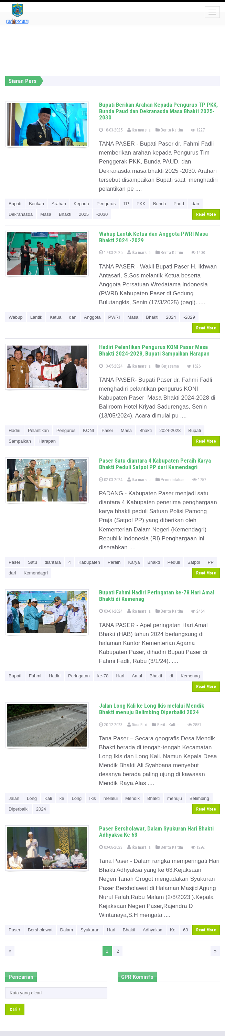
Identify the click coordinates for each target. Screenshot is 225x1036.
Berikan (36, 203)
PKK (141, 203)
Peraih (114, 562)
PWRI (114, 317)
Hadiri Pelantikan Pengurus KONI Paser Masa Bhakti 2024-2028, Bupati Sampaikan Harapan (154, 350)
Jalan (14, 798)
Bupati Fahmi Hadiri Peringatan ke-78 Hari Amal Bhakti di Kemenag (156, 595)
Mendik (132, 798)
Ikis (92, 798)
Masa (45, 214)
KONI (88, 430)
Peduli (174, 562)
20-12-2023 (110, 724)
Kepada (81, 203)
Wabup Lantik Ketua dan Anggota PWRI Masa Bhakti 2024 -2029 (153, 237)
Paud (179, 203)
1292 (198, 847)
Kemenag (190, 675)
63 (185, 929)
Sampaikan (20, 441)
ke (62, 798)
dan (195, 203)
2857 (194, 724)
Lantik (36, 317)
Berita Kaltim (169, 130)
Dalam (66, 929)
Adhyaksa (152, 929)
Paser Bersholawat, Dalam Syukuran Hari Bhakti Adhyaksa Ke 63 (156, 831)
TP (126, 203)
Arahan (59, 203)
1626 (194, 366)
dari (12, 572)
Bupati (15, 203)
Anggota (92, 317)
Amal (137, 675)
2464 (198, 611)
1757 (199, 479)
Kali (48, 798)
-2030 (102, 214)
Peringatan (79, 675)
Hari (120, 675)
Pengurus (106, 203)
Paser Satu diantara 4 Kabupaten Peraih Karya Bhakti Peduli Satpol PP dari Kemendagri (155, 464)
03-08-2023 (110, 847)
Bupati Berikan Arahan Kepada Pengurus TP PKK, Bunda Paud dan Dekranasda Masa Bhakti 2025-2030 (158, 111)
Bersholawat (40, 929)
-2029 (189, 317)
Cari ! (15, 1009)
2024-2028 (170, 430)
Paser (107, 430)
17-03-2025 (110, 252)
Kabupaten (89, 562)
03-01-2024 (110, 611)
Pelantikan (38, 430)
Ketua (55, 317)
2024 (171, 317)
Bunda (159, 203)
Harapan (47, 441)
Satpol (194, 562)
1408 (198, 252)
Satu (32, 562)
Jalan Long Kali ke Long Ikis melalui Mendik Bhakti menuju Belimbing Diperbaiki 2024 (151, 709)
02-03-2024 (110, 479)
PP (211, 562)
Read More (206, 214)
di (171, 675)
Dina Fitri (137, 724)
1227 (198, 130)
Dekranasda (21, 214)
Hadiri (14, 430)
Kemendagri (36, 572)
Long (32, 798)
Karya (134, 562)
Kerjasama (167, 366)
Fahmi (35, 675)
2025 (84, 214)
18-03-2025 (110, 130)
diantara (53, 562)
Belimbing (199, 798)
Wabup (16, 317)
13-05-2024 (110, 366)
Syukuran (90, 929)
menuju (174, 798)
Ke (172, 929)
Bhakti (65, 214)
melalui (111, 798)
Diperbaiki (19, 809)
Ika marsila (139, 130)
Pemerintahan (170, 479)
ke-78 (103, 675)
